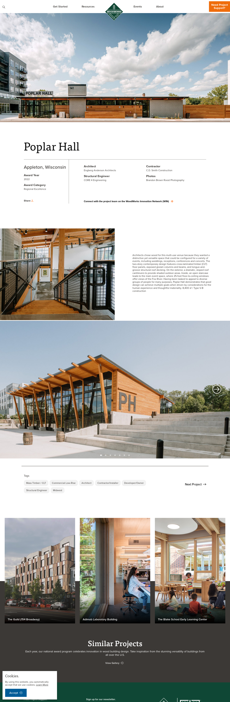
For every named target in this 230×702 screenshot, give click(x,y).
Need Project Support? (219, 6)
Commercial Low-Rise (64, 483)
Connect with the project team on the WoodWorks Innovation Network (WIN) (126, 201)
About (160, 6)
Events (138, 6)
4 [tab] (115, 454)
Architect (86, 483)
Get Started (60, 6)
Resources (88, 6)
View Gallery (112, 663)
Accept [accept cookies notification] (13, 693)
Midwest (57, 490)
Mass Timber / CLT (36, 483)
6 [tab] (124, 454)
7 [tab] (129, 454)
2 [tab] (105, 454)
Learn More (42, 684)
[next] (217, 389)
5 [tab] (119, 454)
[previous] (13, 389)
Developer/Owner (134, 483)
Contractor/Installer (107, 483)
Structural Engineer (36, 490)
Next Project (195, 484)
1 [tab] (101, 454)
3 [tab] (110, 454)
